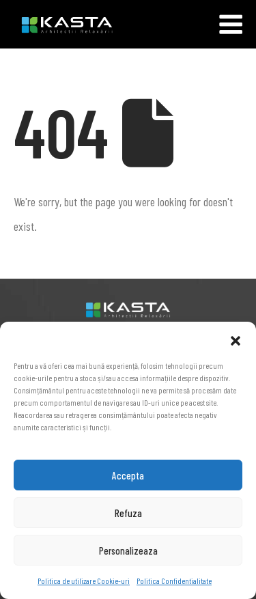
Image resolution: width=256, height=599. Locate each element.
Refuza (128, 513)
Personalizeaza (128, 550)
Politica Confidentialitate (174, 580)
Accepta (128, 475)
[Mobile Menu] (230, 24)
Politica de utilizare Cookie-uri (84, 580)
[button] (235, 339)
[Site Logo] (56, 24)
